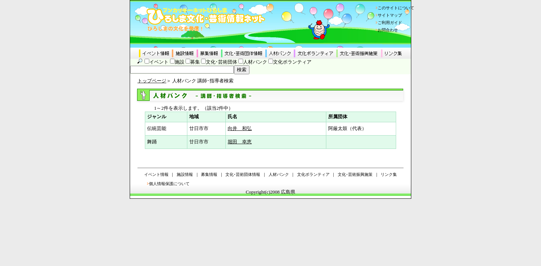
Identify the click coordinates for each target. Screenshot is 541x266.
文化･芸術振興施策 (355, 174)
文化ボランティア (292, 62)
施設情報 (185, 174)
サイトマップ (390, 15)
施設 (179, 62)
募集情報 (209, 174)
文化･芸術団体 (221, 62)
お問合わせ (388, 30)
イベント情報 (156, 174)
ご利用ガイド (390, 22)
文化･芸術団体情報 (242, 174)
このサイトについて (396, 8)
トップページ (151, 80)
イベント (159, 62)
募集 (195, 62)
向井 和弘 (240, 128)
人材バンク (255, 62)
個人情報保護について (169, 183)
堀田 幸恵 (240, 141)
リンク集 (389, 174)
